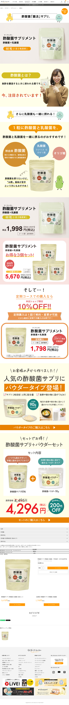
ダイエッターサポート (39, 672)
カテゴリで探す (15, 1)
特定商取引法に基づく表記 (7, 668)
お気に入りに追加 (53, 572)
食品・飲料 (21, 674)
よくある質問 (40, 1)
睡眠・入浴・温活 (38, 670)
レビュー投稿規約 (6, 674)
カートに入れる (58, 568)
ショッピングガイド (6, 658)
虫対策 (20, 668)
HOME (1, 8)
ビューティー (37, 668)
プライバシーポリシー (7, 670)
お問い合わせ (52, 1)
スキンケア (37, 666)
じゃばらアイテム (22, 670)
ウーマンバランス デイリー (40, 658)
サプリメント (13, 8)
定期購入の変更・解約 (7, 664)
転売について (5, 672)
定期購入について (6, 662)
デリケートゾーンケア (39, 662)
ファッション (21, 672)
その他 (20, 676)
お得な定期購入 (34, 1)
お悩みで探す (21, 1)
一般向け (20, 8)
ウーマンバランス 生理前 (40, 660)
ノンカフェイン (38, 664)
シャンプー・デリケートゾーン (25, 662)
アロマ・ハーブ (22, 660)
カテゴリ (7, 8)
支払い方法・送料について (7, 660)
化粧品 (20, 664)
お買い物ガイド (46, 1)
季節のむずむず (38, 674)
